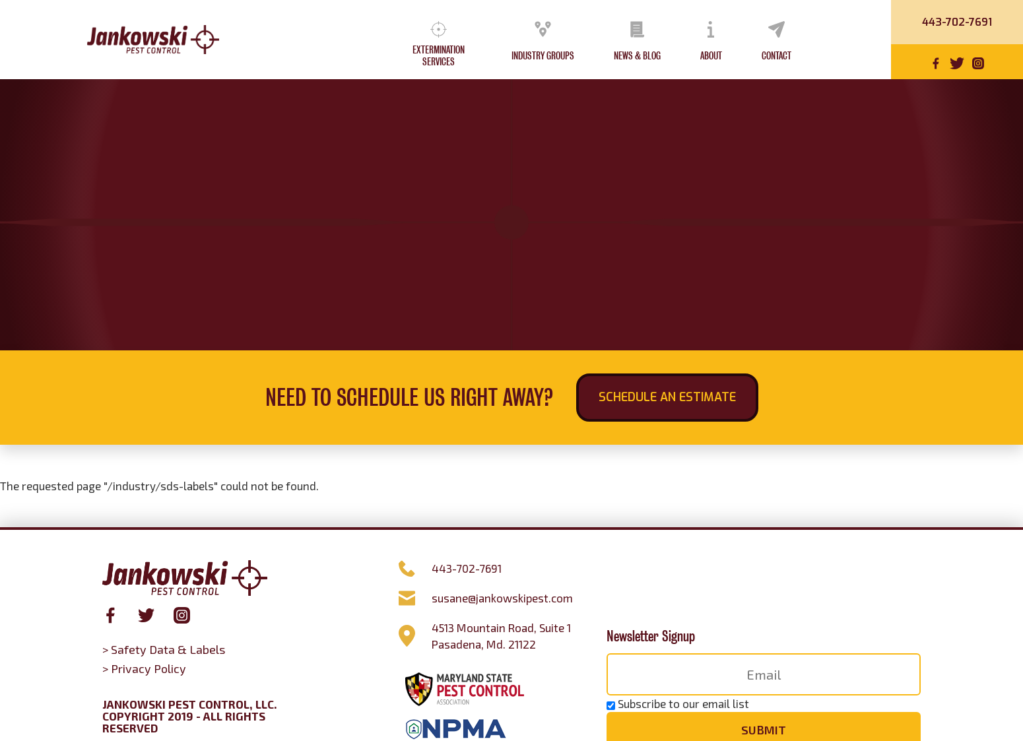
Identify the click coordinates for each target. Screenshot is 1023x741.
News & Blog (637, 56)
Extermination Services (438, 56)
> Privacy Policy (144, 668)
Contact (776, 56)
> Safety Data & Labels (163, 649)
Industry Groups (543, 56)
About (711, 56)
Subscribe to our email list (683, 703)
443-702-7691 (957, 22)
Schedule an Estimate (667, 397)
